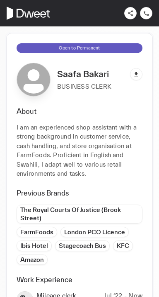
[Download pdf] (136, 74)
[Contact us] (146, 13)
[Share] (130, 13)
